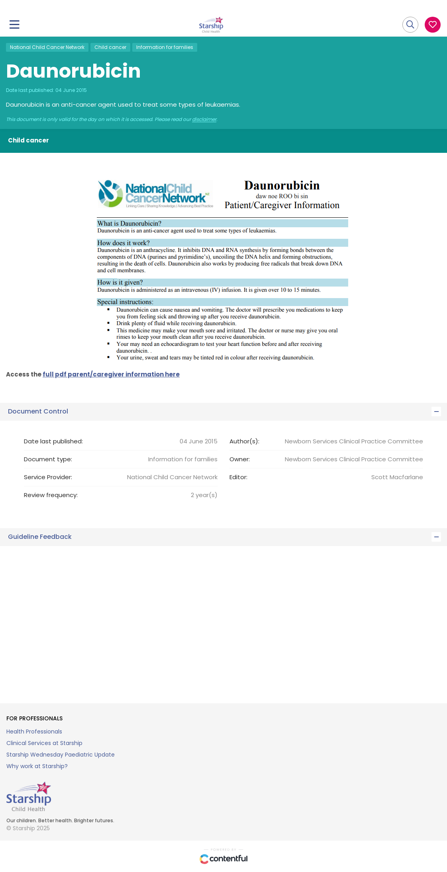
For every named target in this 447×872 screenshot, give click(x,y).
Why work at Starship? (37, 766)
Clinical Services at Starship (44, 743)
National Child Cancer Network (47, 47)
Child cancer (110, 47)
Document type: (48, 459)
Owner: (239, 459)
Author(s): (244, 441)
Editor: (238, 477)
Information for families (164, 47)
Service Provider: (48, 477)
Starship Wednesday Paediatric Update (60, 755)
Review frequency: (51, 495)
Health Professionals (34, 731)
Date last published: (53, 441)
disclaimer (204, 119)
